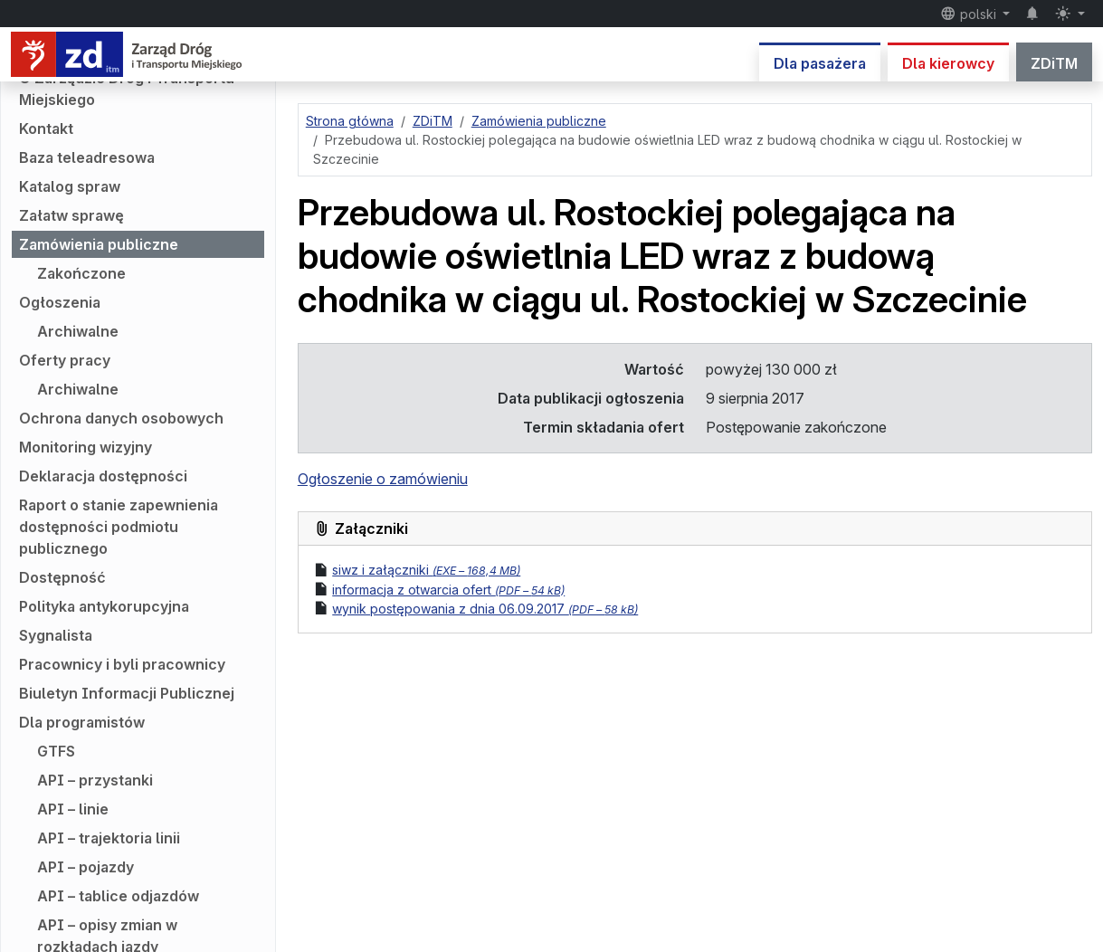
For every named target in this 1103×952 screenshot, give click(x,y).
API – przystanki (95, 780)
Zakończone (81, 273)
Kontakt (46, 128)
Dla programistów (82, 722)
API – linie (73, 809)
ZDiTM (1054, 63)
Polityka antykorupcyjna (104, 606)
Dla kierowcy (948, 63)
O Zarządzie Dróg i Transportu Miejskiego (126, 89)
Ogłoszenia (59, 302)
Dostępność (62, 577)
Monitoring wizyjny (85, 447)
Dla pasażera (820, 63)
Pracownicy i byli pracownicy (122, 664)
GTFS (56, 751)
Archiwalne (78, 331)
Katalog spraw (69, 186)
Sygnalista (55, 635)
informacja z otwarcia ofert (448, 589)
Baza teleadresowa (87, 157)
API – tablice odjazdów (118, 896)
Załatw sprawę (71, 215)
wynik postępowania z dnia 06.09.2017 (485, 608)
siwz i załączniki (426, 569)
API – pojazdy (85, 867)
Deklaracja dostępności (103, 476)
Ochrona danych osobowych (121, 418)
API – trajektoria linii (108, 838)
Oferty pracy (64, 360)
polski (970, 13)
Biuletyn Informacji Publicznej (126, 693)
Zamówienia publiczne (98, 244)
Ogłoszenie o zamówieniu (383, 479)
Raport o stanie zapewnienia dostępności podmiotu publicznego (118, 526)
